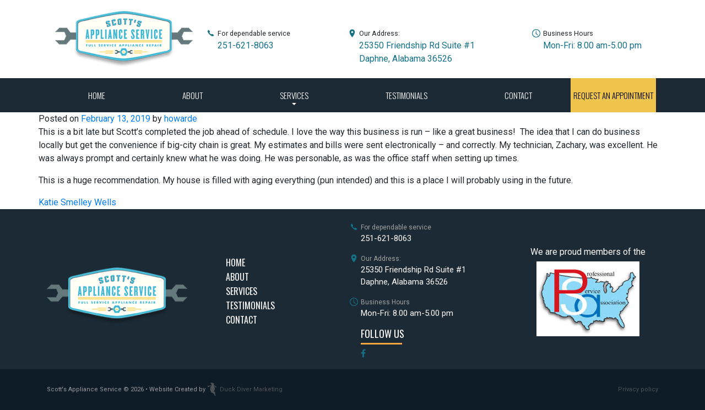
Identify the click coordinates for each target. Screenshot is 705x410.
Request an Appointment (613, 95)
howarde (180, 118)
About (192, 95)
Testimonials (406, 95)
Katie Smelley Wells (77, 202)
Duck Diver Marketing (245, 389)
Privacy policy (638, 389)
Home (96, 95)
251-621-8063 (246, 45)
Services (294, 95)
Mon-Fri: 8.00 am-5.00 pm (592, 45)
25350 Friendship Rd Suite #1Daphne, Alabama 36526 (413, 276)
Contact (518, 95)
